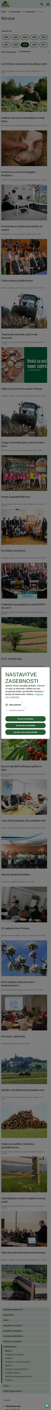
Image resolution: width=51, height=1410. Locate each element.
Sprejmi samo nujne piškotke (25, 732)
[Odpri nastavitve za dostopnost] (46, 1405)
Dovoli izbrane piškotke (25, 725)
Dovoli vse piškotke (25, 719)
